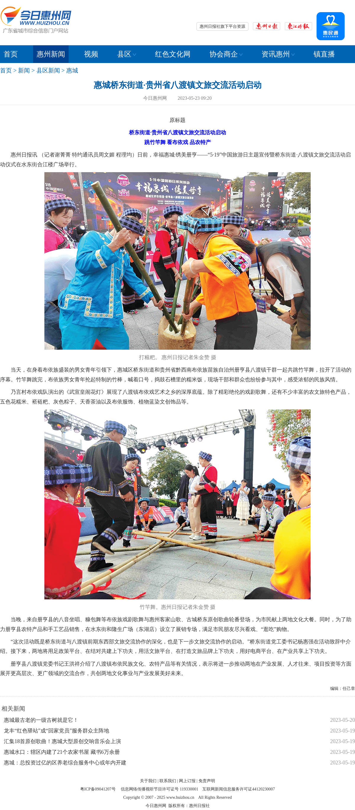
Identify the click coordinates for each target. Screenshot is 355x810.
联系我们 (167, 781)
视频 (91, 54)
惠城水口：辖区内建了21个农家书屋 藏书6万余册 (62, 752)
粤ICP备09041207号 (98, 789)
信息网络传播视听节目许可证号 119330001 (159, 789)
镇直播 (324, 54)
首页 (11, 54)
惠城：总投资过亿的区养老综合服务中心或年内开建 (65, 763)
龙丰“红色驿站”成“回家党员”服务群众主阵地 (56, 731)
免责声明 (207, 781)
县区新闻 (48, 70)
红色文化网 (173, 54)
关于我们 (148, 781)
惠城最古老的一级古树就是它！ (41, 720)
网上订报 (187, 781)
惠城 (72, 70)
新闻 (24, 70)
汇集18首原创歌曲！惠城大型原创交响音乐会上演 (62, 741)
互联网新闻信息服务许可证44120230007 (238, 789)
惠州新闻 (51, 54)
